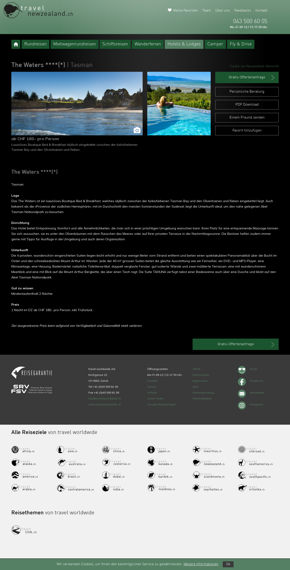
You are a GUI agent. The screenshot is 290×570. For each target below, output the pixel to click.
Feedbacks (242, 10)
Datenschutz (201, 375)
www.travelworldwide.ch (104, 404)
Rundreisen (35, 44)
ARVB (196, 369)
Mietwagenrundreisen (74, 44)
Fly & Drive (241, 44)
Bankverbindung (203, 392)
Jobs (196, 386)
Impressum (200, 380)
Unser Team (155, 398)
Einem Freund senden (247, 117)
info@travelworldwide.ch (104, 398)
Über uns (222, 10)
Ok (228, 564)
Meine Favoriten (185, 10)
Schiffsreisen (115, 44)
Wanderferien (148, 44)
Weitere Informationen (201, 564)
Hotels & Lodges (184, 44)
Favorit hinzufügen (247, 130)
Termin (151, 386)
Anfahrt (152, 392)
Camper (215, 44)
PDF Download (247, 105)
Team (206, 10)
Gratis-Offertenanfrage (252, 77)
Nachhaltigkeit (202, 398)
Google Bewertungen (161, 404)
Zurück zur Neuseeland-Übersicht (254, 66)
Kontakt (261, 10)
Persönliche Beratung (247, 92)
